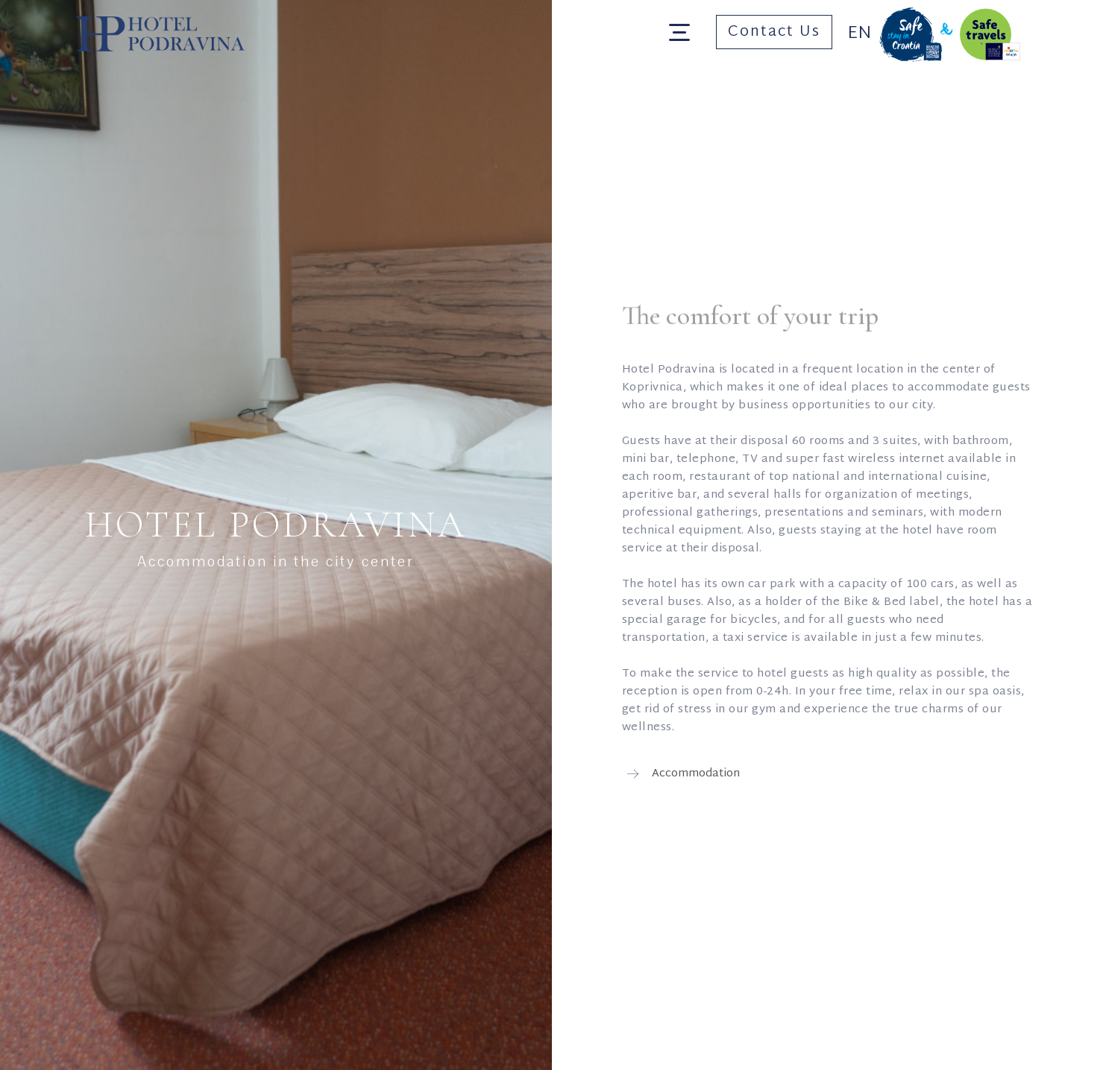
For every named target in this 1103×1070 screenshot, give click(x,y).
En (859, 33)
